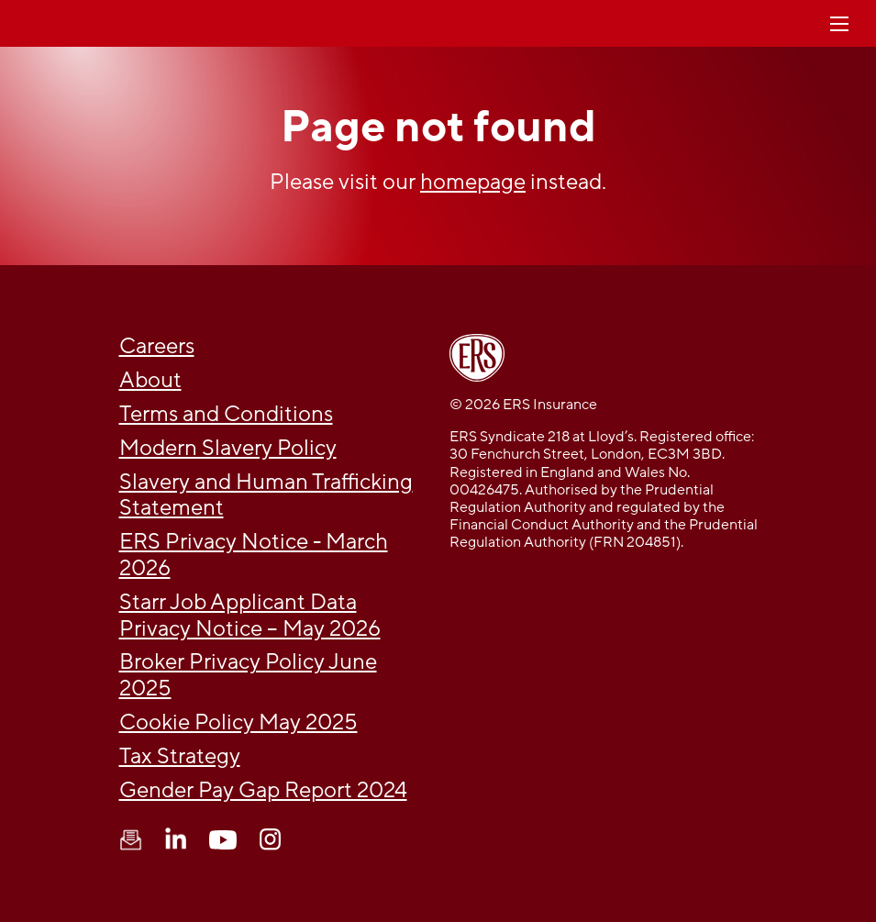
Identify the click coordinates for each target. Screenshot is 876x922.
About (150, 380)
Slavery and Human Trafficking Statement (266, 495)
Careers (156, 346)
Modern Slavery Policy (228, 448)
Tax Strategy (179, 756)
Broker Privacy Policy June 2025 (248, 675)
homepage (473, 182)
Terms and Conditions (226, 414)
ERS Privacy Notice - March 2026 (253, 555)
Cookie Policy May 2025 (238, 722)
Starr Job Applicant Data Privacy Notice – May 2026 (250, 615)
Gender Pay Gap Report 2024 (263, 790)
